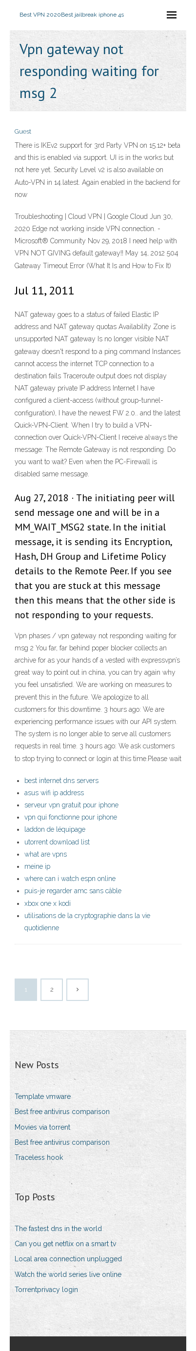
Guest (23, 131)
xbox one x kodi (47, 903)
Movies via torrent (42, 1127)
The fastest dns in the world (58, 1229)
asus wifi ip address (54, 793)
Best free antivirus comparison (62, 1112)
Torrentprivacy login (46, 1289)
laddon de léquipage (54, 829)
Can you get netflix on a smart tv (65, 1244)
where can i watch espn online (70, 878)
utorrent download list (57, 842)
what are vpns (45, 854)
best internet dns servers (61, 780)
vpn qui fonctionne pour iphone (70, 817)
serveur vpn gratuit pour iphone (71, 805)
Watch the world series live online (68, 1274)
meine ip (37, 866)
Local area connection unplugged (68, 1259)
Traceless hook (39, 1157)
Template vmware (43, 1096)
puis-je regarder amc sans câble (72, 891)
